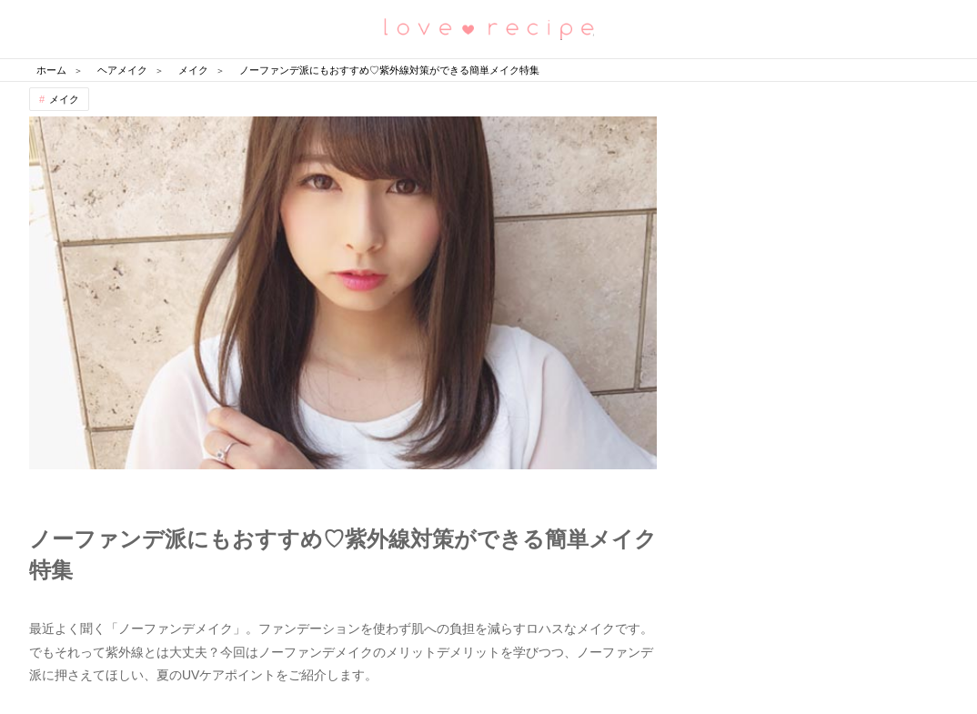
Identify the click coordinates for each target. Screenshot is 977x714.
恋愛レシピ (488, 27)
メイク (64, 99)
